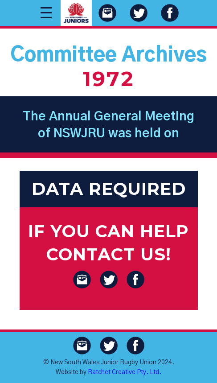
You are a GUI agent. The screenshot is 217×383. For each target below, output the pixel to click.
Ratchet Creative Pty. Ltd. (124, 372)
